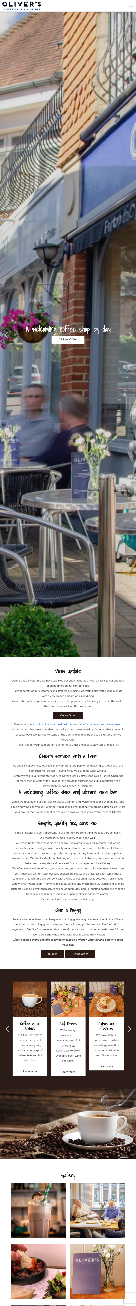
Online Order (68, 715)
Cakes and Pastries (106, 1026)
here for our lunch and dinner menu (100, 724)
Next (129, 334)
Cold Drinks (68, 1023)
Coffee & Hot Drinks (30, 1026)
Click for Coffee (68, 339)
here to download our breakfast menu (52, 724)
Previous (7, 334)
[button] (131, 5)
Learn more (30, 1071)
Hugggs (52, 954)
